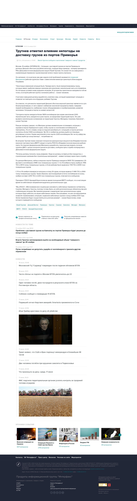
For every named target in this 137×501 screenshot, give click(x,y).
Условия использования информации (109, 489)
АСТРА (18, 490)
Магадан (74, 205)
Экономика (44, 39)
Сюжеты (91, 39)
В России (27, 39)
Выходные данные (104, 491)
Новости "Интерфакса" (56, 483)
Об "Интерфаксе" (20, 26)
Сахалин (58, 205)
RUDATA (52, 487)
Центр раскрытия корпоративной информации (63, 488)
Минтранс (82, 205)
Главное (19, 39)
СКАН (52, 485)
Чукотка (51, 205)
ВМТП (18, 209)
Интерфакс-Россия (42, 26)
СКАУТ (18, 487)
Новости (83, 39)
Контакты (19, 457)
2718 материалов (43, 448)
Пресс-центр (42, 457)
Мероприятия (90, 26)
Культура (60, 39)
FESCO (24, 209)
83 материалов (85, 445)
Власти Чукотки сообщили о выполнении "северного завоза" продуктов (61, 60)
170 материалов (64, 446)
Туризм (61, 26)
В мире (35, 39)
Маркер (18, 488)
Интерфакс (68, 32)
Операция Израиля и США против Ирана (46, 444)
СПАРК (18, 483)
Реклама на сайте (63, 457)
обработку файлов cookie (97, 469)
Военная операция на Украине (25, 443)
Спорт (52, 39)
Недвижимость (69, 26)
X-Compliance (20, 485)
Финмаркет (53, 26)
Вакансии (52, 457)
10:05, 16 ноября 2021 (30, 46)
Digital (75, 39)
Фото (98, 39)
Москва (68, 39)
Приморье (43, 205)
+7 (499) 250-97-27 (81, 472)
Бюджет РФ (84, 443)
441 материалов (106, 445)
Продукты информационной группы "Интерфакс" (44, 476)
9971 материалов (22, 447)
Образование (80, 26)
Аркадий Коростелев (35, 209)
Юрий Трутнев (21, 205)
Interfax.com (31, 26)
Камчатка (66, 205)
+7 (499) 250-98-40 (68, 472)
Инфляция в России (66, 444)
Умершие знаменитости (110, 442)
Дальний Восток (33, 205)
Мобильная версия (7, 26)
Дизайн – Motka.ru (103, 493)
